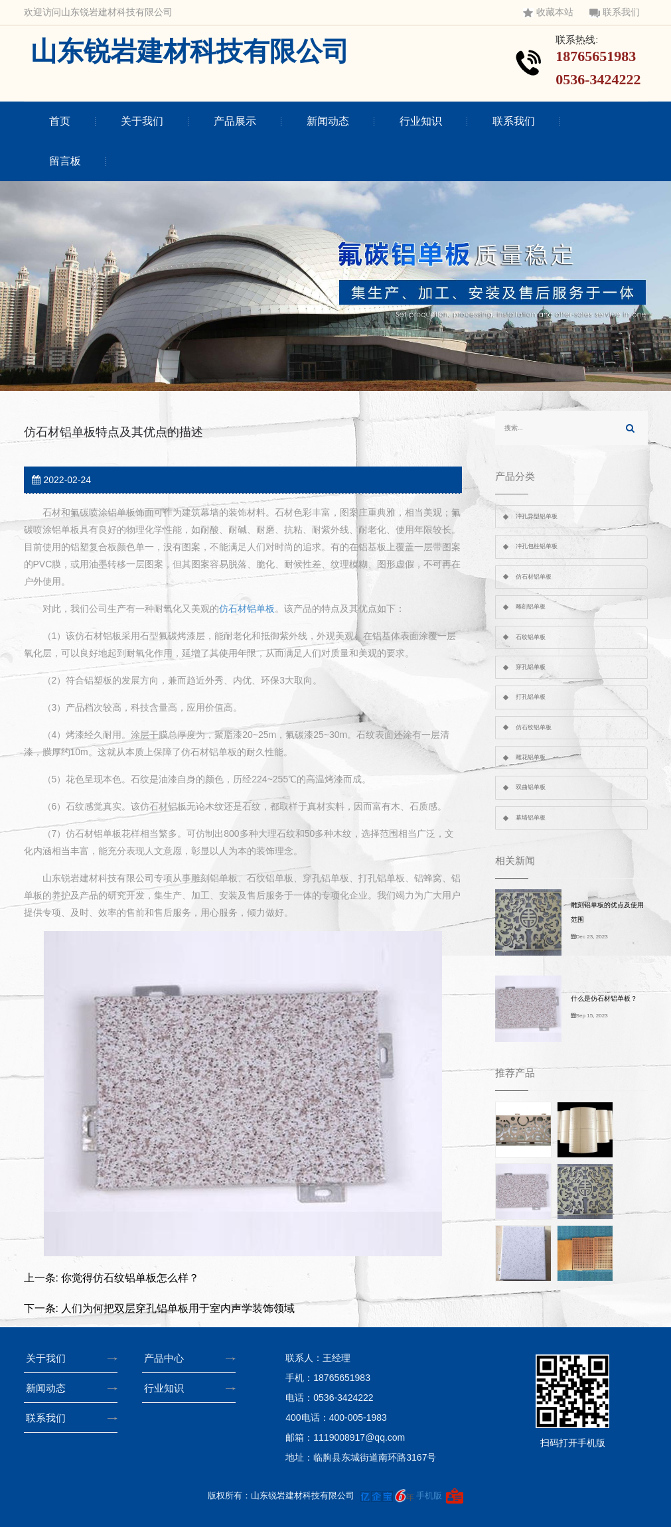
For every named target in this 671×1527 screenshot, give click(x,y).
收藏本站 (548, 12)
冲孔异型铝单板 (537, 516)
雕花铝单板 (531, 757)
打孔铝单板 (531, 696)
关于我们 (142, 121)
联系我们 (614, 12)
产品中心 (167, 1358)
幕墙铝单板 (531, 817)
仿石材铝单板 (247, 608)
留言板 (65, 161)
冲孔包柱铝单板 (537, 546)
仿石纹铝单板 (534, 727)
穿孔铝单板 (531, 667)
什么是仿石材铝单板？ (604, 998)
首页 (59, 121)
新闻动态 (328, 121)
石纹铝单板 (531, 637)
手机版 (429, 1495)
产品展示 (235, 121)
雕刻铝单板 (531, 606)
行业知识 (421, 121)
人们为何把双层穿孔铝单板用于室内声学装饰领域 (178, 1308)
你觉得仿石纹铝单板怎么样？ (130, 1277)
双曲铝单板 (531, 787)
